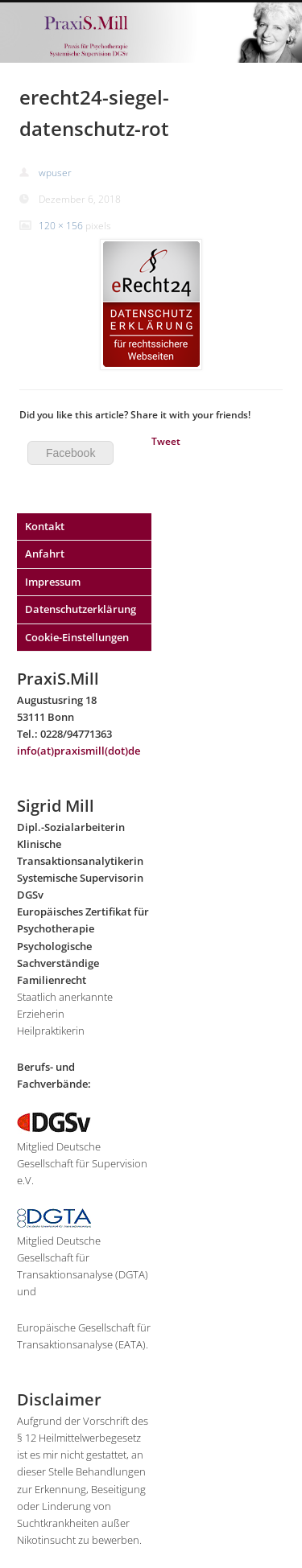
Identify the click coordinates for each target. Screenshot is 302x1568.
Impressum (53, 581)
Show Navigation (270, 77)
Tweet (165, 441)
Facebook (70, 453)
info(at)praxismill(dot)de (78, 750)
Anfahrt (44, 553)
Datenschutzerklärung (80, 609)
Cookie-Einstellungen (77, 637)
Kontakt (44, 526)
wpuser (55, 172)
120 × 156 (61, 226)
